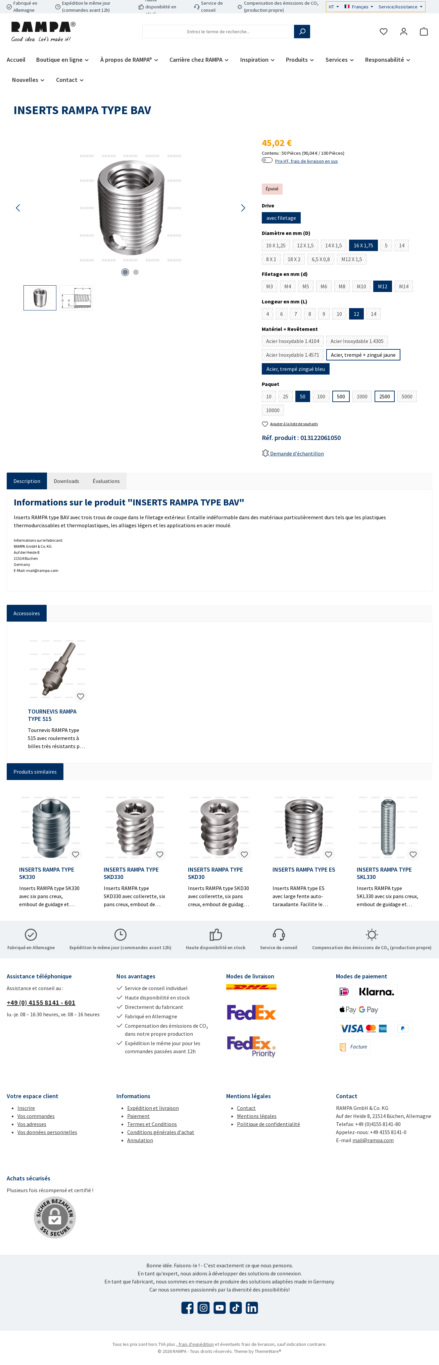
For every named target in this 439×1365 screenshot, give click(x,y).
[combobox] (218, 31)
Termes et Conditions (152, 1124)
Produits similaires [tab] (35, 771)
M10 (364, 287)
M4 (289, 287)
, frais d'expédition (195, 1344)
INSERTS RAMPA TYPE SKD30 (215, 873)
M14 (406, 287)
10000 (275, 411)
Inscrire (26, 1108)
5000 (409, 397)
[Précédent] (18, 208)
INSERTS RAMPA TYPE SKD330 (131, 873)
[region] (131, 223)
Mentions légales (257, 1116)
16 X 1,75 (363, 245)
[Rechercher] (302, 31)
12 (356, 313)
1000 (364, 397)
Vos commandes (36, 1116)
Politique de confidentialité (268, 1124)
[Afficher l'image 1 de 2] (125, 272)
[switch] (267, 160)
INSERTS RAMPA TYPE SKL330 (384, 873)
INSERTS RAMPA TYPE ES (304, 869)
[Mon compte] (403, 32)
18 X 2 (296, 260)
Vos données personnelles (47, 1132)
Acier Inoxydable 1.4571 (295, 355)
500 (341, 396)
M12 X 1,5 (354, 260)
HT (332, 7)
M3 (271, 287)
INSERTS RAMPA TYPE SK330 (46, 873)
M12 (382, 286)
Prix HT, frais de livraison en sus (306, 161)
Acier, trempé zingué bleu (295, 368)
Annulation (140, 1140)
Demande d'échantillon (293, 453)
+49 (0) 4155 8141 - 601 (41, 1002)
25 (288, 397)
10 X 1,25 (278, 246)
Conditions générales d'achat (160, 1132)
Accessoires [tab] (26, 613)
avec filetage (281, 217)
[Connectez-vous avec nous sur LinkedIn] (251, 1307)
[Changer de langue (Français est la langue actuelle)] (359, 6)
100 (323, 397)
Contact (246, 1108)
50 (302, 396)
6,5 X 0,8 (323, 260)
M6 (326, 287)
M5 (307, 287)
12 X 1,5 (307, 246)
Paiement (138, 1116)
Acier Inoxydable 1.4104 (295, 342)
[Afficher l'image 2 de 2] (136, 272)
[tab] (27, 481)
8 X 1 (273, 260)
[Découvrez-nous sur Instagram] (203, 1307)
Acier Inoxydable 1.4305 (359, 342)
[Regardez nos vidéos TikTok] (235, 1307)
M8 (344, 287)
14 (404, 246)
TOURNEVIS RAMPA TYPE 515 (52, 715)
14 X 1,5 (335, 246)
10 (341, 315)
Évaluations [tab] (106, 481)
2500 (384, 396)
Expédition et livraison (153, 1108)
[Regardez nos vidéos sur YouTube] (219, 1307)
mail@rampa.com (373, 1140)
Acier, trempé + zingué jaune (363, 354)
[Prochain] (243, 208)
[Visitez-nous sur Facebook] (187, 1307)
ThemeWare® (268, 1351)
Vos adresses (31, 1124)
